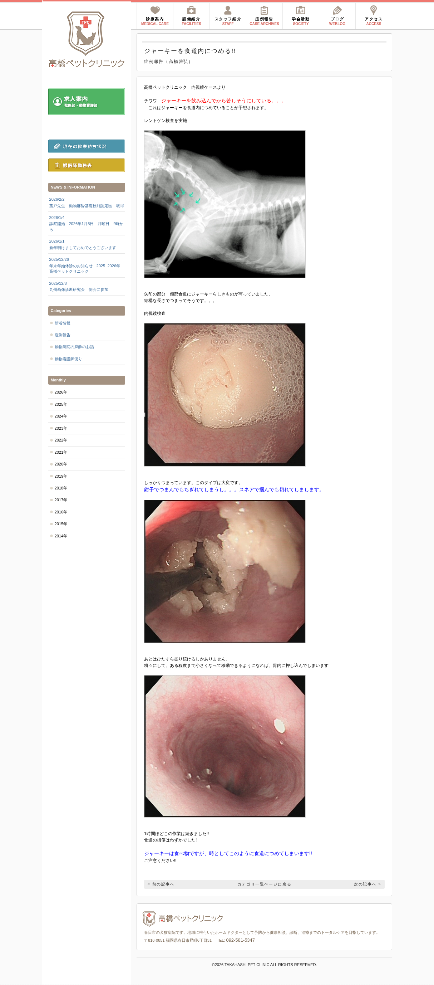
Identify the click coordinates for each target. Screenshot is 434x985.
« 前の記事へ (161, 884)
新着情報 (62, 323)
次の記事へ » (367, 884)
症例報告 (62, 335)
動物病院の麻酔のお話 (74, 347)
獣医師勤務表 (86, 165)
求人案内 (86, 101)
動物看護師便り (68, 359)
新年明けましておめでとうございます (86, 244)
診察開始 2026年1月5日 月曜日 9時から (86, 223)
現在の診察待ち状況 (86, 146)
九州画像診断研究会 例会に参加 (86, 286)
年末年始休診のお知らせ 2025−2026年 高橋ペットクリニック (86, 265)
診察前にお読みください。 (86, 127)
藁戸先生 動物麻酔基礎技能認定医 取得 (86, 202)
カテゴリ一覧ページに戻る (264, 884)
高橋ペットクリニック (86, 39)
